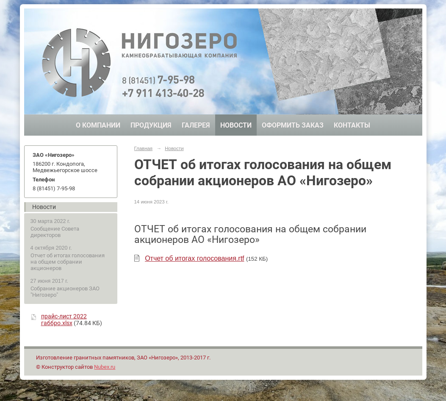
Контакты (352, 125)
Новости (236, 125)
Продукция (151, 125)
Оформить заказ (293, 125)
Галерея (196, 125)
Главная (143, 148)
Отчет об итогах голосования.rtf (194, 258)
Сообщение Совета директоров (54, 232)
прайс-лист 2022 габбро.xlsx (64, 319)
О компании (98, 125)
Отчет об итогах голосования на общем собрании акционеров (67, 261)
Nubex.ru (104, 367)
